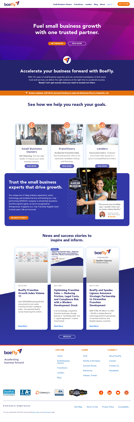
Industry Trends (90, 375)
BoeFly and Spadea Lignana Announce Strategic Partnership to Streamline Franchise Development (102, 298)
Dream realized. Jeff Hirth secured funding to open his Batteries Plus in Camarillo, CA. (69, 93)
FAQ (85, 356)
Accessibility (123, 407)
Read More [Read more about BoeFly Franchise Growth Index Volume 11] (22, 326)
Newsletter (114, 370)
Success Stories (90, 366)
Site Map (78, 407)
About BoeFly (115, 356)
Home (59, 356)
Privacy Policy (108, 407)
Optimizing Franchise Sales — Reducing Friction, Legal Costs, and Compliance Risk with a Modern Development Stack (66, 298)
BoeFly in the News (91, 361)
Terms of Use (92, 407)
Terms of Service (46, 412)
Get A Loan (123, 4)
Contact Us (114, 366)
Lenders (88, 4)
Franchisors (78, 4)
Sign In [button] (112, 4)
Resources (87, 370)
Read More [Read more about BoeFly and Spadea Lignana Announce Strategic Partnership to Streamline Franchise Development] (94, 326)
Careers (112, 361)
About (102, 4)
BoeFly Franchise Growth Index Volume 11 (31, 293)
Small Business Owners (62, 4)
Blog (96, 4)
